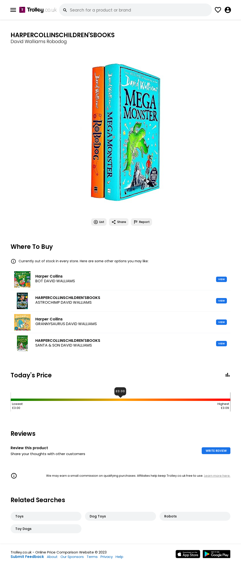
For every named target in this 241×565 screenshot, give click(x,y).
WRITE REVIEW (216, 451)
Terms (92, 556)
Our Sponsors (72, 556)
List (98, 222)
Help (119, 556)
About (52, 556)
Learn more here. (217, 475)
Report (141, 222)
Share (118, 222)
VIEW (221, 279)
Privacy (106, 556)
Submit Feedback (27, 556)
